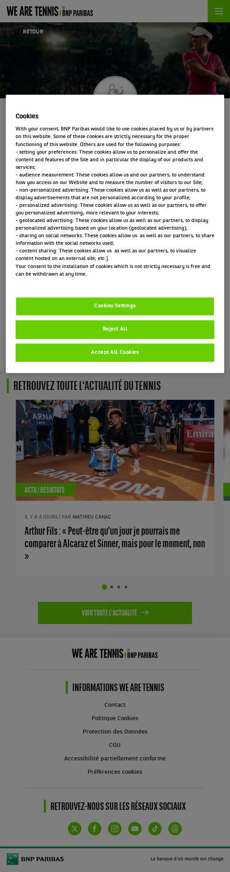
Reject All (115, 329)
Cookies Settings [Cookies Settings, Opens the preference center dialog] (115, 306)
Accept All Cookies (114, 352)
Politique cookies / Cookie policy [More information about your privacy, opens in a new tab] (55, 282)
